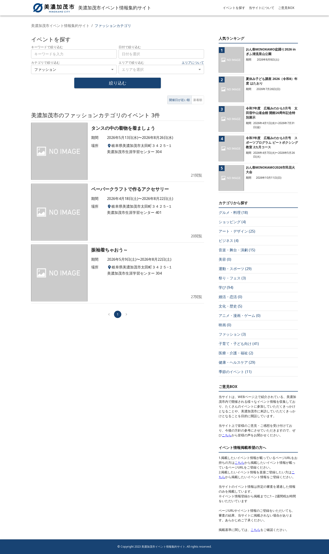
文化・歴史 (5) (230, 306)
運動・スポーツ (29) (235, 268)
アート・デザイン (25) (237, 231)
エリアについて (193, 62)
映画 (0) (225, 324)
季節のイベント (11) (235, 371)
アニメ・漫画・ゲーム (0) (239, 315)
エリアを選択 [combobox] (133, 69)
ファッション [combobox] (45, 69)
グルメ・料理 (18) (233, 212)
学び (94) (226, 287)
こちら (226, 435)
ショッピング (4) (232, 221)
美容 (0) (225, 259)
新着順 (197, 100)
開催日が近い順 (179, 100)
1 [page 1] (118, 314)
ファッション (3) (232, 334)
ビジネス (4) (229, 240)
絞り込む (117, 83)
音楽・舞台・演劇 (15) (237, 249)
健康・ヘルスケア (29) (237, 362)
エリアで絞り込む (131, 62)
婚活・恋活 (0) (230, 296)
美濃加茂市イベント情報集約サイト (60, 25)
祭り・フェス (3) (232, 278)
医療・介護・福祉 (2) (236, 352)
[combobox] (161, 53)
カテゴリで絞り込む (45, 62)
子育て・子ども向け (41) (239, 343)
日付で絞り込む (130, 47)
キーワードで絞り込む (47, 47)
